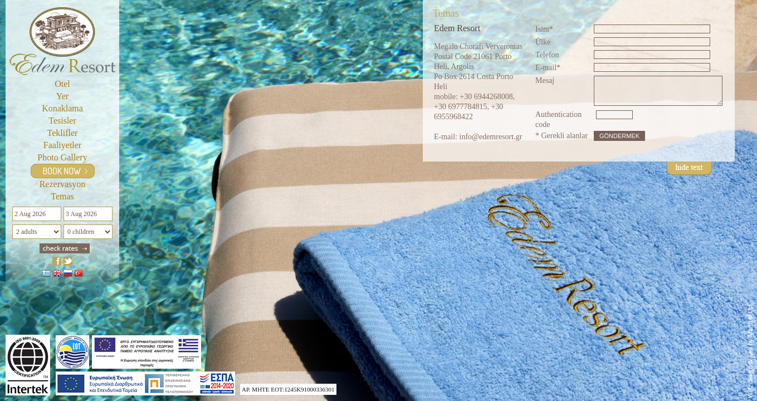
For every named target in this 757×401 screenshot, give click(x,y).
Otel (62, 84)
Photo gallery (62, 157)
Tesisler (62, 120)
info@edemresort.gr (491, 137)
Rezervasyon (63, 184)
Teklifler (62, 133)
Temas (62, 196)
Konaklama (62, 108)
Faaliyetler (62, 145)
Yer (62, 96)
